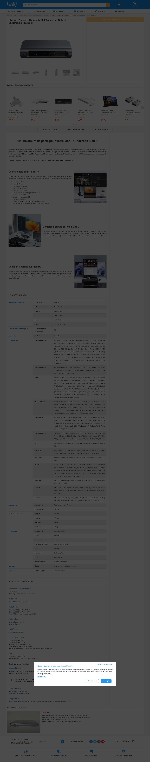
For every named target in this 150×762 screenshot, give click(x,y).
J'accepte (106, 681)
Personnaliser (92, 681)
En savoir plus (41, 676)
